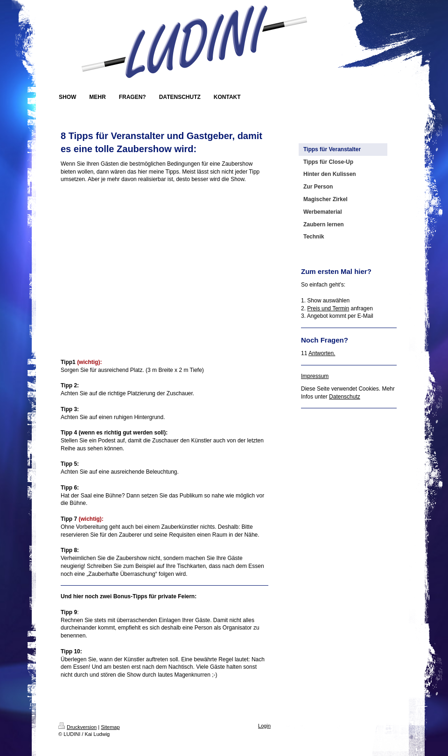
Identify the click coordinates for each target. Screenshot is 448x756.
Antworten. (321, 353)
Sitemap (110, 727)
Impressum (315, 376)
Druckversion (77, 727)
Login (264, 725)
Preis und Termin (328, 308)
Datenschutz (344, 396)
